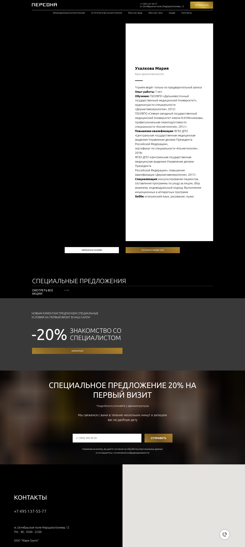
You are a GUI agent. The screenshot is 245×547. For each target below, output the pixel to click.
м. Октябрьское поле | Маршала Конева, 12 (162, 6)
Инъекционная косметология (69, 13)
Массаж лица (135, 13)
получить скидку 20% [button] (153, 184)
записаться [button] (77, 285)
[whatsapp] (16, 491)
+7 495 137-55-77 (148, 4)
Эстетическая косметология (106, 13)
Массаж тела (156, 13)
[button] (201, 5)
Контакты (187, 13)
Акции (172, 13)
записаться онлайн (92, 184)
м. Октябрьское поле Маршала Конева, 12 (41, 461)
